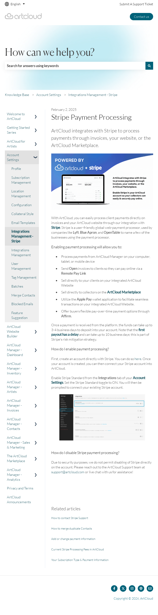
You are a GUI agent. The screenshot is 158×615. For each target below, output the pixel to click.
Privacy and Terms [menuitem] (20, 488)
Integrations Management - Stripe (92, 95)
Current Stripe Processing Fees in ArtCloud (77, 549)
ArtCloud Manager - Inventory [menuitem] (14, 368)
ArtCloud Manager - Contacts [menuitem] (14, 424)
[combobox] (75, 66)
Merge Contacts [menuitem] (23, 295)
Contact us (141, 17)
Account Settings (48, 95)
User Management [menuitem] (21, 266)
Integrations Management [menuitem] (21, 252)
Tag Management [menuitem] (23, 277)
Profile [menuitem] (16, 168)
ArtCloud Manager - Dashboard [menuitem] (15, 350)
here (138, 359)
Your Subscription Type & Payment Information (80, 560)
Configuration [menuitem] (21, 205)
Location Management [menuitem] (21, 193)
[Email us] (150, 588)
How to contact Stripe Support (69, 518)
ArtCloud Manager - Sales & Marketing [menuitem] (18, 442)
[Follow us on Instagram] (132, 588)
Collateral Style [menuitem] (22, 214)
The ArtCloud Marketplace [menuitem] (17, 458)
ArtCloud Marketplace (124, 292)
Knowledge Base (17, 95)
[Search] (149, 66)
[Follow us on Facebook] (114, 588)
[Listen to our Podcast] (141, 588)
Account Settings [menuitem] (13, 157)
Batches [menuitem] (17, 286)
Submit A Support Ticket (136, 4)
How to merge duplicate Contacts (71, 528)
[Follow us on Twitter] (123, 588)
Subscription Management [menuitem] (21, 179)
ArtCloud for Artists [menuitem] (16, 143)
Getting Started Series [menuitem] (18, 129)
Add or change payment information (73, 538)
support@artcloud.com (67, 472)
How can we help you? (50, 53)
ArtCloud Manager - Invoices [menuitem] (14, 405)
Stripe (55, 227)
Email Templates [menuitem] (23, 223)
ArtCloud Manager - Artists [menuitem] (14, 387)
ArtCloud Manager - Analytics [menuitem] (14, 475)
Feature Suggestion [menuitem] (19, 315)
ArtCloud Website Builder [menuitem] (13, 331)
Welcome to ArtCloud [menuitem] (16, 116)
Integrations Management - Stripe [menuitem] (22, 236)
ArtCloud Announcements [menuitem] (19, 499)
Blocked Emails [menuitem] (22, 304)
